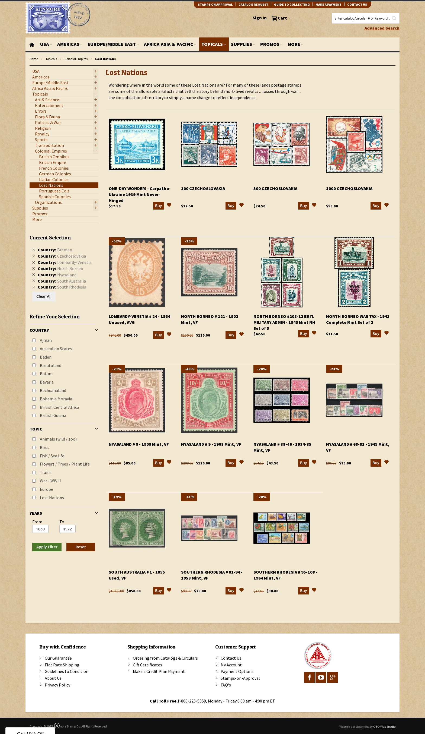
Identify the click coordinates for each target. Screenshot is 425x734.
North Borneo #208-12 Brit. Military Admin (284, 322)
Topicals (51, 59)
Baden (45, 357)
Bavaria (47, 382)
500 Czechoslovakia (275, 188)
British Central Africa (59, 407)
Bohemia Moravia (56, 398)
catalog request (253, 4)
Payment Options (237, 671)
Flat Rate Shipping (62, 664)
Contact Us (231, 658)
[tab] (64, 390)
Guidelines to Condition (66, 671)
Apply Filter (46, 546)
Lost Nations (52, 497)
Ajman (46, 340)
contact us (357, 4)
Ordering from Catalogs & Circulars (165, 658)
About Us (53, 678)
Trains (45, 472)
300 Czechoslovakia (203, 188)
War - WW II (50, 480)
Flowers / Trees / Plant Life (65, 464)
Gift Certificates (147, 664)
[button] (169, 205)
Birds (44, 447)
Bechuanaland (53, 390)
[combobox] (366, 18)
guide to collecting (292, 4)
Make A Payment (328, 4)
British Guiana (53, 415)
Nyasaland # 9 (211, 444)
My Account (231, 664)
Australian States (56, 348)
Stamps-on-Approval (240, 678)
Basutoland (50, 365)
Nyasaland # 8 (139, 444)
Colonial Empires (76, 59)
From (37, 521)
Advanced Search (382, 28)
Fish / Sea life (52, 455)
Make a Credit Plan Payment (159, 671)
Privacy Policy (57, 685)
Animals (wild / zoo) (58, 439)
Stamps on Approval (215, 4)
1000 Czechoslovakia (349, 188)
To (61, 521)
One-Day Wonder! (140, 194)
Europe (46, 489)
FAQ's (226, 685)
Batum (46, 373)
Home (34, 59)
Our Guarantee (58, 658)
